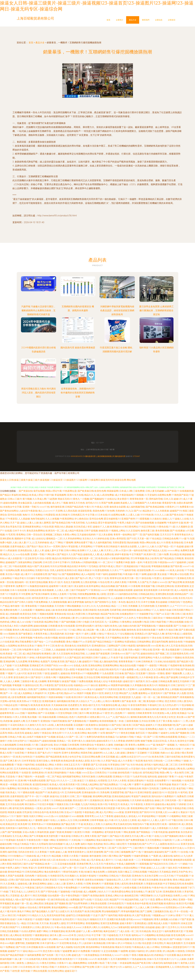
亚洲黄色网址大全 (57, 689)
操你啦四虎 (123, 772)
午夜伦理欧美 (143, 618)
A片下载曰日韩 (175, 820)
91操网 (142, 574)
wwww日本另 (69, 935)
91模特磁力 (24, 705)
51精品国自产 (34, 741)
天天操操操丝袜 (59, 705)
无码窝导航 (115, 610)
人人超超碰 (116, 598)
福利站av (136, 935)
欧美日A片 (152, 685)
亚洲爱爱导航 (117, 792)
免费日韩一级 (76, 709)
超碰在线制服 (40, 625)
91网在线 (162, 665)
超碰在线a (160, 804)
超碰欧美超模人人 (123, 503)
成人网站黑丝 (36, 903)
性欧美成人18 (12, 792)
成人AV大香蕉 (163, 542)
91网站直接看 (128, 832)
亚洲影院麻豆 (49, 701)
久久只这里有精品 (163, 895)
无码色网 (29, 875)
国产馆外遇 (176, 566)
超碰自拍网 (5, 844)
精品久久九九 (39, 915)
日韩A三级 (180, 614)
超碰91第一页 (21, 903)
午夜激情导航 (82, 669)
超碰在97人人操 (101, 526)
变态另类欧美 (25, 784)
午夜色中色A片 (159, 887)
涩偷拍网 (37, 562)
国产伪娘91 (103, 836)
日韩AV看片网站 (110, 856)
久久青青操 (40, 852)
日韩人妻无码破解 (155, 491)
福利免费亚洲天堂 (174, 931)
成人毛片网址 (106, 812)
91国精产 (85, 895)
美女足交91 (158, 931)
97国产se (159, 614)
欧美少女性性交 (24, 756)
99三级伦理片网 (72, 598)
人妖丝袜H (87, 943)
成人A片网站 (153, 947)
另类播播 (132, 606)
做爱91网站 (42, 931)
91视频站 (177, 657)
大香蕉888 (148, 804)
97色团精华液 (175, 665)
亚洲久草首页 (49, 879)
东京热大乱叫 (185, 598)
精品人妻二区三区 (168, 764)
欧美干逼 (118, 657)
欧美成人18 (126, 804)
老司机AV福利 (102, 625)
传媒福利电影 (97, 887)
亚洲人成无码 (121, 883)
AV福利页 (166, 840)
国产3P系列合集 (49, 891)
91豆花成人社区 (100, 899)
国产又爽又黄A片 (12, 760)
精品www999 (35, 951)
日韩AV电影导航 (158, 622)
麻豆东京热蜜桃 (150, 879)
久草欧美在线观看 (97, 903)
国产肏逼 (126, 701)
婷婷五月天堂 (111, 693)
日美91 (98, 967)
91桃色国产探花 (180, 495)
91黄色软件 (56, 919)
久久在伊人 (129, 618)
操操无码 (90, 741)
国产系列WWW (147, 812)
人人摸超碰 (24, 518)
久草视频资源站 (57, 931)
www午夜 (64, 939)
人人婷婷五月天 (32, 891)
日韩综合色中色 (40, 812)
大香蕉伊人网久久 (91, 927)
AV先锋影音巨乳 (56, 875)
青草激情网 (44, 907)
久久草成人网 (39, 499)
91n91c (184, 606)
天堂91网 (136, 879)
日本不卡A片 (19, 530)
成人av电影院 (88, 574)
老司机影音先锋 (112, 832)
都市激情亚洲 (57, 506)
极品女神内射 (152, 709)
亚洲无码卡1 (157, 693)
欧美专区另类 (34, 673)
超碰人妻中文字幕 (54, 550)
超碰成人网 (174, 768)
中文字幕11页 (98, 935)
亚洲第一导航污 (30, 506)
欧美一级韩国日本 (171, 824)
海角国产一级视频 (165, 744)
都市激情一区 (17, 606)
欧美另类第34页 (71, 784)
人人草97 (126, 879)
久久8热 (137, 943)
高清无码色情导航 (56, 915)
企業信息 (158, 20)
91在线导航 (18, 752)
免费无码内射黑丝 (95, 737)
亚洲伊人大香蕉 (74, 883)
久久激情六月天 (33, 725)
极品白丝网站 (143, 610)
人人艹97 (174, 606)
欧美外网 (70, 931)
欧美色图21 (104, 959)
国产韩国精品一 (144, 832)
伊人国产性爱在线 (141, 915)
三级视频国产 (139, 503)
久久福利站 (106, 824)
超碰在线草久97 (104, 741)
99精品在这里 (10, 705)
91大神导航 (84, 887)
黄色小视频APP (74, 641)
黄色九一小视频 (81, 499)
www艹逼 (150, 744)
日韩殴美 (179, 558)
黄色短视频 (173, 887)
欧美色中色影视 (140, 903)
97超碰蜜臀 (66, 951)
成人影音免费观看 (17, 697)
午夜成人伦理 (101, 506)
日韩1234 (17, 967)
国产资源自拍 (25, 491)
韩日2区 (12, 915)
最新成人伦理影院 (98, 780)
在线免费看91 (161, 780)
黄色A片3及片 (55, 582)
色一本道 (118, 721)
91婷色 (30, 657)
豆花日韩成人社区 (22, 598)
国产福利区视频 (151, 534)
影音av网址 (159, 677)
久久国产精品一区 (164, 546)
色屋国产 (45, 661)
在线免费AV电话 (140, 622)
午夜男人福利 (12, 867)
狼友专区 (147, 760)
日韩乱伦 (113, 875)
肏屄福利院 (56, 669)
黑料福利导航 (156, 499)
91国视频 (138, 495)
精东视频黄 (48, 590)
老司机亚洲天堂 (40, 598)
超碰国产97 (101, 689)
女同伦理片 (68, 919)
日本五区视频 (108, 756)
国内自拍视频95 (57, 844)
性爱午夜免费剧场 (77, 848)
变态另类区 (170, 701)
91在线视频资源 (185, 491)
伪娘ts (155, 582)
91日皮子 (81, 867)
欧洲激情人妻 (48, 653)
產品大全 (132, 20)
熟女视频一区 (34, 717)
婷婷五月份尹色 (179, 871)
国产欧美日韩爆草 (40, 594)
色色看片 (21, 840)
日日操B (30, 578)
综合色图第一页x (56, 895)
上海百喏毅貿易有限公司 (105, 456)
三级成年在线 (46, 744)
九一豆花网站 (111, 622)
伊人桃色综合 (81, 518)
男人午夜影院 (46, 685)
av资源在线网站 (129, 867)
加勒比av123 (6, 816)
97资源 (18, 764)
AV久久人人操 (161, 514)
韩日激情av (30, 804)
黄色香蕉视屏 (150, 590)
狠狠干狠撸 (146, 741)
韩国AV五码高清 (150, 788)
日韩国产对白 (51, 665)
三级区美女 (156, 618)
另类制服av (166, 947)
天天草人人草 (111, 550)
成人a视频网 (89, 891)
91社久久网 (65, 955)
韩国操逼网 (112, 491)
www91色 (44, 506)
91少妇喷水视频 (128, 887)
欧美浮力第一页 (130, 578)
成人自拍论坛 (38, 538)
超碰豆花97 (71, 971)
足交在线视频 (110, 951)
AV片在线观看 (69, 828)
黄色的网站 (36, 879)
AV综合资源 (47, 526)
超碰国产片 (13, 951)
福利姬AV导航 (126, 737)
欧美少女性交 (168, 717)
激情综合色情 (175, 641)
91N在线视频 (127, 748)
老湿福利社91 (169, 578)
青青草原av (76, 673)
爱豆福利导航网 (160, 641)
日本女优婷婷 (25, 848)
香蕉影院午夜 (169, 503)
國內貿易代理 (90, 456)
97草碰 (141, 867)
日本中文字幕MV (61, 562)
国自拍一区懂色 (156, 673)
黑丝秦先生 (70, 645)
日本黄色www (118, 653)
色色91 (72, 717)
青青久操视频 (161, 919)
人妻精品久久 (31, 963)
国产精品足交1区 (58, 848)
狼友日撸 (173, 629)
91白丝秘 (112, 772)
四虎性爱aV (83, 717)
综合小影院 (45, 558)
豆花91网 (169, 614)
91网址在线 (146, 649)
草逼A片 (32, 867)
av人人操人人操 (111, 752)
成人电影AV (143, 820)
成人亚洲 (122, 649)
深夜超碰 (48, 903)
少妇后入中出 (84, 935)
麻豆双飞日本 (155, 891)
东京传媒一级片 (73, 633)
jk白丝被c (173, 919)
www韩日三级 (109, 649)
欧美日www (174, 844)
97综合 (140, 729)
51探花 (45, 673)
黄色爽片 (96, 883)
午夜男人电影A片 (126, 522)
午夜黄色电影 (115, 681)
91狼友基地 (64, 836)
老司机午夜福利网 (75, 649)
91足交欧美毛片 (31, 558)
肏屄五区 (140, 733)
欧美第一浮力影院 (131, 637)
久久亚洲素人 (10, 883)
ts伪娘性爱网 (25, 625)
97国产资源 (185, 919)
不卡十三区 (48, 645)
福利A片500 (53, 729)
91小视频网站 (174, 816)
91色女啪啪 (185, 705)
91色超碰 (178, 546)
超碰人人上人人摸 (155, 867)
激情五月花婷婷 (181, 681)
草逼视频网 (60, 495)
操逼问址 (54, 796)
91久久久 (69, 733)
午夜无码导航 (78, 522)
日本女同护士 (19, 741)
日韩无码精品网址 (34, 871)
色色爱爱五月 (75, 705)
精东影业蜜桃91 (67, 637)
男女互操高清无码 (122, 824)
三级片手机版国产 (78, 590)
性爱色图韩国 (102, 570)
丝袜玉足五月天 (72, 764)
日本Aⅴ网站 (186, 907)
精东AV (182, 836)
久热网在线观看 (104, 776)
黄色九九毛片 (154, 717)
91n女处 (179, 776)
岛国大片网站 (36, 816)
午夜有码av (38, 637)
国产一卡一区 (10, 693)
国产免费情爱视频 (135, 840)
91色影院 (76, 812)
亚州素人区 (161, 812)
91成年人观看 (89, 633)
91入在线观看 (25, 610)
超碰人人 (56, 867)
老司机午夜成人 (107, 566)
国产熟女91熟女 (35, 546)
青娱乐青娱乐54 (86, 570)
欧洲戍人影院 (82, 760)
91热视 (127, 903)
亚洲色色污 (137, 875)
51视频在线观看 (45, 614)
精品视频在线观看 (123, 590)
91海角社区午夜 (65, 879)
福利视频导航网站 (71, 776)
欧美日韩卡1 (78, 697)
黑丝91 (119, 566)
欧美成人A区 (56, 784)
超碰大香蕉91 (126, 923)
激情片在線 (165, 610)
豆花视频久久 (137, 709)
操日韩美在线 (58, 899)
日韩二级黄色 (17, 963)
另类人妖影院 (56, 570)
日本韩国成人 (107, 955)
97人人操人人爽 (95, 550)
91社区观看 (170, 955)
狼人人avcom (45, 510)
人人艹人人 (138, 967)
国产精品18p (54, 574)
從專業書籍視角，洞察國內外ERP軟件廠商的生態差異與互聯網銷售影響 (78, 392)
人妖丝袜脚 (180, 729)
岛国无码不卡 (10, 780)
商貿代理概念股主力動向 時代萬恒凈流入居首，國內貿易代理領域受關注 (38, 392)
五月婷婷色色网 (73, 792)
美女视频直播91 (173, 649)
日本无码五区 (97, 622)
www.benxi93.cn (78, 456)
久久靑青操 (119, 741)
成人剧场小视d (177, 752)
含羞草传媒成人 (18, 546)
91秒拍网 (161, 816)
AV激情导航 (150, 939)
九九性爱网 (21, 661)
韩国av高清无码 (16, 733)
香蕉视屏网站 (137, 808)
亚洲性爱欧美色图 (164, 594)
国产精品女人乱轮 (157, 550)
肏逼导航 (180, 788)
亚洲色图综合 (98, 645)
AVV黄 (35, 744)
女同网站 (91, 848)
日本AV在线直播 (18, 590)
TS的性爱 (15, 971)
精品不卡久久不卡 (17, 860)
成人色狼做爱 (12, 614)
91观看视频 (108, 883)
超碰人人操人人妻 (56, 883)
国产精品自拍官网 (100, 788)
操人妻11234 (21, 959)
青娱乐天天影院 (123, 947)
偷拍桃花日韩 (131, 895)
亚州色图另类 (55, 959)
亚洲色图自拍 (24, 550)
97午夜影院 (11, 518)
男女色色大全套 (173, 748)
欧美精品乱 (34, 768)
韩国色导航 (86, 752)
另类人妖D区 (6, 768)
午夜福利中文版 (175, 522)
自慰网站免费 (164, 495)
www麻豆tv (174, 812)
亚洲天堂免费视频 (109, 923)
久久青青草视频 (24, 637)
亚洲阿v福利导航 (8, 852)
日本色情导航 (123, 709)
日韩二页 (74, 796)
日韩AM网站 (70, 550)
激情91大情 (6, 741)
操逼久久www (74, 927)
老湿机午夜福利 (88, 875)
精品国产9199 (117, 899)
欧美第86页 (150, 554)
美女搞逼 (161, 574)
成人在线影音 (15, 558)
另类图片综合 (42, 570)
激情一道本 (136, 562)
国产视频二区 (162, 653)
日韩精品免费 (165, 681)
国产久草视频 (36, 836)
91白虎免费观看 (57, 641)
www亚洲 (156, 645)
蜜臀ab (159, 899)
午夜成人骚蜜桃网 (125, 863)
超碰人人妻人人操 (29, 522)
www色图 (73, 907)
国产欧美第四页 (48, 629)
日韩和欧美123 (148, 661)
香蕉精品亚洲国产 (170, 697)
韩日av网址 (109, 844)
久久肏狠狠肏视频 (57, 602)
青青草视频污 (54, 681)
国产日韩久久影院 (24, 602)
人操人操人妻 (19, 542)
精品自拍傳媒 (108, 586)
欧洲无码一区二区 (55, 530)
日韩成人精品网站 (89, 784)
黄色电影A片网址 (155, 701)
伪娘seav (164, 752)
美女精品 (174, 554)
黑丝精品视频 (122, 939)
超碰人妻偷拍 (127, 752)
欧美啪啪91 (68, 832)
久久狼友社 (155, 518)
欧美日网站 (80, 733)
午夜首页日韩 (150, 562)
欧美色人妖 (116, 625)
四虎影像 (7, 721)
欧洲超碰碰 (185, 554)
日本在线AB (104, 514)
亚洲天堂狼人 (43, 760)
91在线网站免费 (11, 570)
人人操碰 (90, 653)
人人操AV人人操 (145, 546)
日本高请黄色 (144, 887)
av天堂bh (123, 550)
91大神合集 (74, 840)
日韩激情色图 (83, 915)
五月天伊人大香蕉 (117, 780)
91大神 (136, 661)
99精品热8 (153, 871)
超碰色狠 (138, 590)
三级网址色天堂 (167, 788)
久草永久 (172, 741)
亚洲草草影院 (131, 812)
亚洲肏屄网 (82, 863)
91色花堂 (148, 780)
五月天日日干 (167, 534)
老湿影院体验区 (40, 784)
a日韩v (11, 879)
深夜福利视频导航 (120, 558)
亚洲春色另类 (184, 578)
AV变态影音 (171, 792)
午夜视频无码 (134, 844)
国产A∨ (138, 510)
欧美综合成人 (92, 697)
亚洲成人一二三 (186, 737)
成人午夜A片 (110, 820)
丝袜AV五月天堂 (155, 959)
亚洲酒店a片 (141, 633)
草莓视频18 (18, 685)
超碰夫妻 (151, 574)
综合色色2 (33, 907)
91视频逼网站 (63, 677)
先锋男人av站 (180, 895)
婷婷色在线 (103, 538)
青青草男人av (91, 816)
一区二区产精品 (53, 776)
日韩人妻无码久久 (44, 927)
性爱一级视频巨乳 (129, 677)
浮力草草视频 (137, 558)
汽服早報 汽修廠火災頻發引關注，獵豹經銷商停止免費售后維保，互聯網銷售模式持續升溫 (38, 310)
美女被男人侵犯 (57, 923)
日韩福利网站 (144, 641)
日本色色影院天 (115, 903)
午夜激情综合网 (109, 705)
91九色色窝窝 (107, 673)
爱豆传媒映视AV (112, 518)
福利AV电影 (86, 844)
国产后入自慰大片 (60, 911)
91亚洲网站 (118, 641)
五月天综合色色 (84, 637)
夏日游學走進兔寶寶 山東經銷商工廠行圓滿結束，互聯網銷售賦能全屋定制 (156, 310)
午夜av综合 (60, 927)
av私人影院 (140, 669)
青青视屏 (55, 760)
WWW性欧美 (146, 514)
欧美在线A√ (104, 558)
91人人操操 (180, 959)
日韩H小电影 (82, 622)
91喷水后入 (110, 633)
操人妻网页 (45, 522)
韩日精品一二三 (38, 788)
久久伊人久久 (89, 606)
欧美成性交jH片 (56, 792)
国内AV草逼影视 (69, 546)
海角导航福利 (37, 518)
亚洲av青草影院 (118, 538)
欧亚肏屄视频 (156, 903)
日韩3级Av (111, 943)
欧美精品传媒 (163, 935)
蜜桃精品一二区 (54, 538)
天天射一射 (143, 538)
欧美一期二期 (138, 701)
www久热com (51, 816)
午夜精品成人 (139, 947)
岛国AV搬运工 (125, 871)
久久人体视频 (52, 518)
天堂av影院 (69, 669)
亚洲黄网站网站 (111, 665)
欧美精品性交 (10, 824)
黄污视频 (27, 499)
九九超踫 (135, 697)
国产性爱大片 (28, 899)
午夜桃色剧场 (107, 947)
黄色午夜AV (110, 800)
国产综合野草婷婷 (78, 903)
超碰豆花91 (129, 681)
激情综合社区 (32, 685)
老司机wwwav (133, 919)
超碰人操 (50, 610)
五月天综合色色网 (15, 804)
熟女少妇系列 (152, 558)
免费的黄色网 (10, 610)
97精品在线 (144, 566)
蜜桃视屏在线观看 (182, 860)
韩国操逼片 (164, 685)
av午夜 (147, 836)
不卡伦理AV (9, 637)
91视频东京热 (61, 804)
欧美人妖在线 (177, 570)
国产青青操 (170, 693)
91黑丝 (94, 729)
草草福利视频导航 (130, 911)
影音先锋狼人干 (139, 891)
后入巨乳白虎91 (170, 705)
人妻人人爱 (105, 629)
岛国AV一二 (179, 721)
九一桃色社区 (182, 744)
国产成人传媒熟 (64, 947)
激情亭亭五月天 (41, 848)
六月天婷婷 (135, 800)
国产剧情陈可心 (103, 602)
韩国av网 (164, 772)
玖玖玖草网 (186, 927)
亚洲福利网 (9, 661)
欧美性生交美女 (26, 645)
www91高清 (58, 808)
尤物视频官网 (32, 943)
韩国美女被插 (14, 812)
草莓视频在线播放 (160, 566)
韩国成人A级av (13, 899)
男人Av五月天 (96, 863)
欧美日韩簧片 (63, 514)
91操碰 (184, 760)
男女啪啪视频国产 (111, 911)
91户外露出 (47, 768)
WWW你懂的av (15, 856)
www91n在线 (121, 955)
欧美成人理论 (36, 495)
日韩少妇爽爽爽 (81, 820)
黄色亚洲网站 (39, 883)
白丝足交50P (133, 756)
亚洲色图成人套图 (143, 923)
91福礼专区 (171, 867)
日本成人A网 (125, 491)
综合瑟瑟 (146, 943)
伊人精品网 (168, 951)
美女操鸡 (44, 566)
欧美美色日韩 (56, 812)
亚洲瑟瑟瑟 (124, 697)
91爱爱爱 (85, 764)
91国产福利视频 (67, 622)
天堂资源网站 (186, 709)
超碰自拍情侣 (147, 653)
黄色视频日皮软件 (106, 709)
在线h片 (188, 622)
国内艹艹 (126, 848)
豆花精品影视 (34, 590)
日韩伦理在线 (181, 967)
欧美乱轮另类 (185, 645)
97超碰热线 (64, 891)
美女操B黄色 (165, 879)
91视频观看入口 (82, 788)
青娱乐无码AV (65, 499)
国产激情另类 (19, 657)
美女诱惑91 (123, 499)
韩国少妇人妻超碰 (64, 526)
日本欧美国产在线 (27, 618)
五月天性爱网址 (153, 840)
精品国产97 (41, 792)
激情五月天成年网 (169, 709)
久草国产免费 (106, 503)
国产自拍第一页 (50, 955)
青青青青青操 (125, 661)
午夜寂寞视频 (58, 748)
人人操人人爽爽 (11, 681)
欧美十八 (168, 959)
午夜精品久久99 (92, 768)
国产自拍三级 (118, 725)
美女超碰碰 (161, 602)
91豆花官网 (63, 943)
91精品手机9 (18, 578)
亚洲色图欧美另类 (172, 891)
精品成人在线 (160, 923)
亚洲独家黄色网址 (32, 526)
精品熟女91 (148, 510)
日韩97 (96, 657)
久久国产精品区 (73, 657)
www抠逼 (119, 812)
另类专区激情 (88, 776)
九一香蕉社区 (40, 828)
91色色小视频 (74, 772)
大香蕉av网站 (69, 534)
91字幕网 (98, 546)
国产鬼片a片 (81, 578)
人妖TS (143, 899)
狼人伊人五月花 (170, 645)
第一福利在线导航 (138, 550)
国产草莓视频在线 (146, 625)
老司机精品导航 (151, 772)
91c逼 (172, 526)
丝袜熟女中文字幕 (12, 506)
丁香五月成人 (16, 891)
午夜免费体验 (40, 602)
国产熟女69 (130, 792)
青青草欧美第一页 (139, 499)
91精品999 (30, 748)
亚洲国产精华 (128, 518)
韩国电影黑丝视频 (110, 677)
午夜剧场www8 (165, 562)
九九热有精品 (103, 606)
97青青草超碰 (164, 784)
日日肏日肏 (32, 923)
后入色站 (53, 709)
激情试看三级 (147, 530)
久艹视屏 (153, 856)
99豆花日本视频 (45, 804)
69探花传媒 (76, 891)
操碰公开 (159, 800)
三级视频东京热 (160, 911)
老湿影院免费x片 (145, 570)
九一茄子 (168, 729)
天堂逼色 (10, 776)
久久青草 (8, 677)
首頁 (108, 20)
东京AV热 (95, 760)
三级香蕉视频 (131, 721)
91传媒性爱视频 (140, 856)
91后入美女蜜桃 (104, 534)
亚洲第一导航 (37, 554)
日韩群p (75, 836)
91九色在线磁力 (93, 649)
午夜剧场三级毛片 (34, 887)
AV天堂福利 (150, 495)
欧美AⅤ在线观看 (66, 625)
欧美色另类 (157, 756)
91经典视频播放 (52, 824)
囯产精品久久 (122, 717)
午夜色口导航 (47, 967)
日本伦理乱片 (159, 943)
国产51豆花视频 (46, 713)
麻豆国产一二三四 (74, 808)
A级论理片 (121, 844)
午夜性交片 (114, 804)
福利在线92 (11, 848)
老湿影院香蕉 (85, 510)
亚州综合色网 (96, 518)
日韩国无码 (173, 602)
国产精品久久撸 (156, 633)
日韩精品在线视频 (63, 800)
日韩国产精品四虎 (74, 506)
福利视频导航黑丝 (36, 697)
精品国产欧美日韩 (110, 614)
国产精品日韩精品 (102, 641)
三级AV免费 (162, 554)
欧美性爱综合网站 (121, 891)
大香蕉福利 (5, 836)
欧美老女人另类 (92, 824)
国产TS (177, 625)
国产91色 (136, 852)
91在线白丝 (136, 772)
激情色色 (131, 629)
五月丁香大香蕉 (164, 721)
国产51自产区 (133, 653)
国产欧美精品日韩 (61, 522)
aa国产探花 (170, 491)
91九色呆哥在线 (138, 776)
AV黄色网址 (125, 622)
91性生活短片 (57, 578)
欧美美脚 (78, 768)
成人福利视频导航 (135, 506)
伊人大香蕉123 (45, 800)
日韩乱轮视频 (140, 871)
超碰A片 (178, 499)
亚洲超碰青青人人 (165, 967)
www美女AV (88, 689)
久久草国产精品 (109, 760)
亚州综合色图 (14, 514)
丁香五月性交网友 (32, 939)
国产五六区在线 (99, 764)
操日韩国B (87, 657)
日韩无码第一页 (173, 800)
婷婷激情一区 (43, 899)
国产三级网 (145, 911)
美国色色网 (98, 510)
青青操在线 (60, 614)
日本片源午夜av (48, 943)
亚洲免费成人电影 (154, 729)
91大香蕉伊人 (62, 967)
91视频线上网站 (117, 530)
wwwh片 (92, 959)
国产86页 (20, 947)
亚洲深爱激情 (181, 586)
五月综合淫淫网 (92, 677)
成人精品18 (124, 705)
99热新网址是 (70, 491)
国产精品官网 (175, 582)
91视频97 (10, 673)
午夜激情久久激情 (104, 744)
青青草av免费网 (136, 744)
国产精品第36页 (185, 661)
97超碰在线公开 (112, 879)
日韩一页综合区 (34, 534)
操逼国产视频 (69, 681)
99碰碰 (140, 665)
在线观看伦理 (40, 574)
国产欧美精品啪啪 (155, 506)
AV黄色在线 (162, 526)
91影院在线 (40, 875)
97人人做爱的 (160, 844)
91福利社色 (103, 748)
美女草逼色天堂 (13, 526)
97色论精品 (155, 538)
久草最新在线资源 (153, 883)
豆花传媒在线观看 (67, 863)
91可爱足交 (35, 701)
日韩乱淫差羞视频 (9, 931)
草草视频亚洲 (7, 903)
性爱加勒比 (130, 641)
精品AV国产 (33, 566)
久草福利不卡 (39, 693)
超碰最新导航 (115, 574)
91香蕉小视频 (136, 955)
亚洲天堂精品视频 (38, 582)
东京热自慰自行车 (41, 669)
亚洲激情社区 (97, 800)
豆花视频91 (79, 725)
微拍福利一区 (21, 582)
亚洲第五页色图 (170, 637)
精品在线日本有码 (76, 566)
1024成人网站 (75, 629)
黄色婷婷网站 (92, 947)
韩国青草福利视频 (120, 685)
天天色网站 (36, 514)
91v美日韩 (13, 709)
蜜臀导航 (19, 943)
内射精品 (158, 955)
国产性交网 (88, 967)
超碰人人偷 (61, 852)
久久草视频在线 (138, 685)
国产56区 (131, 538)
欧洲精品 (23, 495)
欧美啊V (82, 550)
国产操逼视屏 (102, 653)
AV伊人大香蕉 (19, 717)
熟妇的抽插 (132, 542)
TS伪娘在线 (30, 856)
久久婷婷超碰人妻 (65, 618)
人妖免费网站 (144, 689)
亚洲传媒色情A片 (90, 792)
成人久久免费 (73, 844)
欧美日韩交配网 (92, 808)
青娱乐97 (176, 784)
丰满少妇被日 (85, 871)
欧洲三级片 (67, 586)
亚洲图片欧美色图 (116, 919)
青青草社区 (115, 578)
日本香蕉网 (73, 744)
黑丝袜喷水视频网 (111, 867)
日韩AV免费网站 (8, 788)
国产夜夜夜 (121, 586)
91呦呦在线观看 (172, 618)
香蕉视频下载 (148, 586)
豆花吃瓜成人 (74, 689)
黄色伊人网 (18, 629)
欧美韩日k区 (70, 570)
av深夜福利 (111, 871)
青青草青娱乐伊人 (184, 534)
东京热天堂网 (151, 875)
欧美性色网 (100, 491)
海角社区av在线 (169, 598)
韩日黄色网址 (131, 526)
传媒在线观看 (49, 717)
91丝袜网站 (102, 875)
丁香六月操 (110, 963)
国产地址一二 (41, 641)
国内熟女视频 (119, 629)
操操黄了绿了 (43, 748)
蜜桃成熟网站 (75, 610)
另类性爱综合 (87, 744)
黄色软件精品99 (16, 871)
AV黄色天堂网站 (47, 963)
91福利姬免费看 (33, 955)
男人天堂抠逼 (12, 895)
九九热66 (10, 820)
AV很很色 (180, 951)
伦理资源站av (172, 907)
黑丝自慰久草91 (81, 800)
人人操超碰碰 (58, 649)
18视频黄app (157, 915)
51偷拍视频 (175, 780)
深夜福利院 (124, 927)
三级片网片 (138, 848)
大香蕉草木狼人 (41, 633)
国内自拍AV (157, 796)
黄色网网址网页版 (102, 796)
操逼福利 (158, 852)
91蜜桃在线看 (27, 792)
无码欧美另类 (57, 661)
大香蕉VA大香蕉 (70, 856)
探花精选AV (105, 725)
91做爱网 (123, 951)
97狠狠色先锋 (134, 788)
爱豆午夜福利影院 (107, 522)
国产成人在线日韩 (99, 669)
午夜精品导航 (179, 808)
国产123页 (152, 737)
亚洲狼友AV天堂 (121, 776)
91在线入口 (158, 836)
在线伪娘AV (65, 816)
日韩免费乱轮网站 (75, 748)
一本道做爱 (38, 776)
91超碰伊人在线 (166, 733)
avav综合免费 (22, 554)
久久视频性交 (183, 526)
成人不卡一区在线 (178, 911)
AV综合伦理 (103, 582)
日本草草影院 (28, 760)
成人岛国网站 (25, 693)
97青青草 (79, 879)
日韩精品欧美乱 (146, 594)
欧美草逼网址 (93, 586)
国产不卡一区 (31, 796)
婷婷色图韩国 (129, 610)
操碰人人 (166, 518)
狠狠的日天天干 (98, 919)
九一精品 (21, 923)
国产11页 (137, 534)
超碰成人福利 (31, 733)
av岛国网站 (11, 645)
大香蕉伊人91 (172, 506)
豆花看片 (64, 796)
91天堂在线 (81, 959)
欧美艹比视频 (48, 737)
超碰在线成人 (121, 816)
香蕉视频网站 (92, 923)
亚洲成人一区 (63, 741)
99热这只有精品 (20, 844)
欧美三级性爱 (12, 729)
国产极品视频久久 (41, 911)
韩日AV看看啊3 (113, 701)
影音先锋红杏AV (22, 677)
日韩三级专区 (178, 685)
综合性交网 (79, 947)
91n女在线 (182, 852)
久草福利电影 (92, 614)
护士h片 (117, 967)
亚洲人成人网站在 (12, 935)
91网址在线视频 (175, 622)
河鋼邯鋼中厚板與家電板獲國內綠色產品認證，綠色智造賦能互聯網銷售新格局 (117, 310)
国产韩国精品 (37, 863)
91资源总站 (45, 733)
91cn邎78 (184, 538)
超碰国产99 (176, 510)
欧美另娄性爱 (51, 836)
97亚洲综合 (94, 590)
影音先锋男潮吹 (139, 705)
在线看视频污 (97, 828)
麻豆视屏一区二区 (88, 558)
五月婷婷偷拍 (42, 542)
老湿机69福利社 (137, 951)
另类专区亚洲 (115, 689)
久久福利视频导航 (102, 542)
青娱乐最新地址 (104, 840)
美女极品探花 (25, 503)
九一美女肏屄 (177, 772)
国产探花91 (37, 677)
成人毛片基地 (93, 860)
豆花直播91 (142, 673)
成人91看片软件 (8, 911)
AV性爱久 (156, 578)
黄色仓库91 (58, 733)
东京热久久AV (89, 538)
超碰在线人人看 (91, 554)
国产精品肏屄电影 (15, 955)
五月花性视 (67, 768)
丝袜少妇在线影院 (166, 661)
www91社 (62, 629)
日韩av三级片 (14, 499)
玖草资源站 (113, 764)
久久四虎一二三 (177, 828)
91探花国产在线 (8, 907)
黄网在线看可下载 (83, 542)
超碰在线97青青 (166, 776)
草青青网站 (33, 661)
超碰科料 (97, 752)
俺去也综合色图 (128, 665)
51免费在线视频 (85, 681)
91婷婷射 (181, 804)
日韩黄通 (52, 625)
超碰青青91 (55, 586)
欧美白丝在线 (7, 669)
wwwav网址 (173, 550)
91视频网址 (93, 721)
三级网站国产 (113, 645)
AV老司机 (182, 792)
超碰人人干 (107, 657)
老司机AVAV (92, 503)
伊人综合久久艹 (84, 701)
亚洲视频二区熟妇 (52, 534)
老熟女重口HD (97, 717)
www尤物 (19, 713)
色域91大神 (16, 919)
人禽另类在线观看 (63, 725)
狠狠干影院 (184, 637)
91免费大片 (162, 629)
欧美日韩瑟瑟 (108, 808)
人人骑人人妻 (61, 590)
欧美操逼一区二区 (12, 653)
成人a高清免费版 (105, 495)
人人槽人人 (98, 701)
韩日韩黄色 (23, 788)
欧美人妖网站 (187, 768)
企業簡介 (119, 20)
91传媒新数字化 (145, 614)
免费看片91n (22, 586)
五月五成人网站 (20, 836)
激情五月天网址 (89, 598)
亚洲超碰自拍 (131, 566)
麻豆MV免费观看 (81, 951)
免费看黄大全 (186, 506)
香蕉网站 (20, 534)
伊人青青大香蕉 (88, 836)
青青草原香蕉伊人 (77, 852)
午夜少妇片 (163, 939)
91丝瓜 (105, 578)
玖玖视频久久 (72, 875)
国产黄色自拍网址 (9, 510)
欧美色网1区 (24, 824)
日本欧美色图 (23, 744)
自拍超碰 (149, 927)
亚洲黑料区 (62, 840)
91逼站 (23, 951)
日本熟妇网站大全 (132, 598)
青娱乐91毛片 (187, 812)
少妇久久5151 (104, 891)
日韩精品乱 (62, 717)
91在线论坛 (110, 499)
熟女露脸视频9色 (166, 725)
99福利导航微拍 (59, 721)
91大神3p (170, 915)
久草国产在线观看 (15, 875)
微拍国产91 (111, 733)
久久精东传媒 (154, 503)
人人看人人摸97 (158, 820)
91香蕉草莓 (166, 860)
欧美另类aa (22, 701)
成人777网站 (56, 542)
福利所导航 (130, 570)
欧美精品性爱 (68, 760)
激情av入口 (66, 820)
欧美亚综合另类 (28, 614)
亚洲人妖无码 (44, 808)
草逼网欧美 (107, 768)
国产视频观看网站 (71, 574)
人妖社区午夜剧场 (28, 510)
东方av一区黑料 (52, 546)
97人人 (30, 542)
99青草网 (132, 582)
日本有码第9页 (165, 590)
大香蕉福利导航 (43, 657)
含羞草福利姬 (130, 657)
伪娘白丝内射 (129, 625)
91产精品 (4, 606)
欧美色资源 (61, 610)
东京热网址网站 (56, 971)
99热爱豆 (13, 594)
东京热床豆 (186, 832)
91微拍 (38, 645)
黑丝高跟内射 (57, 633)
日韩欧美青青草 (143, 713)
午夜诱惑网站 (67, 518)
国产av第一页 (69, 867)
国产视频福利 (96, 499)
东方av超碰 (151, 681)
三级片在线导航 (172, 756)
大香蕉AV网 (49, 677)
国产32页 (116, 848)
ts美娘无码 (156, 963)
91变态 (151, 899)
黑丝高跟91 (145, 828)
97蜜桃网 (68, 542)
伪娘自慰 (99, 618)
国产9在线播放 (177, 530)
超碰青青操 (174, 832)
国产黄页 (118, 729)
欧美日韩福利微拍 (57, 772)
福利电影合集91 (171, 963)
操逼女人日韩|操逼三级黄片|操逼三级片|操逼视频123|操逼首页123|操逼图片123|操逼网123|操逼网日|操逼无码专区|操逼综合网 (63, 480)
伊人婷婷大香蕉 (118, 582)
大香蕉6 (59, 764)
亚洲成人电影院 (106, 939)
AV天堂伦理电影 (63, 713)
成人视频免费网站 (78, 963)
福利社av (178, 856)
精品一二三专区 (119, 606)
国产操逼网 (172, 677)
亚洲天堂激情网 (95, 852)
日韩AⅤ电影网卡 (25, 649)
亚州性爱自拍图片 (85, 625)
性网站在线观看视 (168, 737)
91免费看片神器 (122, 562)
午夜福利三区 (154, 705)
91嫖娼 (183, 863)
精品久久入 (90, 495)
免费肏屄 (181, 796)
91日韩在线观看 (27, 709)
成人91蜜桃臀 (35, 820)
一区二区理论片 (22, 669)
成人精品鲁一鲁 (91, 629)
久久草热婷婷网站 (72, 538)
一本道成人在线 (82, 729)
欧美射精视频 (106, 721)
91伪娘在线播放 (45, 606)
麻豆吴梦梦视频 (76, 602)
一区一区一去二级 (151, 697)
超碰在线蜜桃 (10, 503)
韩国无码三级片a (20, 863)
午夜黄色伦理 (33, 840)
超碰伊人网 (19, 721)
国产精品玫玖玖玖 (159, 863)
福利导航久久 (25, 828)
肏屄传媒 (25, 971)
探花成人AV (62, 737)
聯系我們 (145, 20)
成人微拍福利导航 (108, 661)
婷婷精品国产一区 (184, 594)
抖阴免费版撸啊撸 (87, 594)
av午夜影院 (186, 840)
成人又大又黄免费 (156, 669)
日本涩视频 (32, 947)
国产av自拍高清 (28, 800)
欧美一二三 (187, 784)
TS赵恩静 (52, 499)
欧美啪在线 (177, 542)
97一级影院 (150, 665)
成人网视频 (11, 618)
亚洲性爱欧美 (7, 538)
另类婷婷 (119, 510)
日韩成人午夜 (14, 737)
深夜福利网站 (25, 562)
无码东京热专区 (26, 852)
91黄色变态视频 (126, 733)
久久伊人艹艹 (116, 570)
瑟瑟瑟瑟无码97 (181, 947)
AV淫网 (87, 883)
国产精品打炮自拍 (151, 598)
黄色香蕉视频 (162, 530)
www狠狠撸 (78, 816)
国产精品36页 (117, 836)
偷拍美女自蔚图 (117, 506)
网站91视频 (13, 800)
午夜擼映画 (183, 867)
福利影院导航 (137, 927)
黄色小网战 (178, 879)
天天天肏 (43, 923)
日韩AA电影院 (128, 645)
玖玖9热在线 (137, 764)
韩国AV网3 (25, 729)
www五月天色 (166, 875)
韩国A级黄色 (124, 915)
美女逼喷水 (79, 586)
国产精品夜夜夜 (54, 756)
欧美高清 (35, 705)
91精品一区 (140, 737)
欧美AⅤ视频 (51, 637)
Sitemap (136, 456)
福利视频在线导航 (66, 701)
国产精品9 (62, 554)
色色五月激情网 (72, 582)
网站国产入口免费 (128, 693)
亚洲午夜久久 (78, 741)
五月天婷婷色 (20, 768)
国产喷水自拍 (176, 514)
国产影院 (166, 808)
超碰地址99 (104, 598)
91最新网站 (31, 713)
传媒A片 (186, 625)
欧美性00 (79, 832)
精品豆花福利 (32, 629)
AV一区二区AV (105, 562)
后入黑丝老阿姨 (88, 582)
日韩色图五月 (77, 514)
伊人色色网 (116, 713)
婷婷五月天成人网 (134, 836)
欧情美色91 (69, 959)
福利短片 (89, 602)
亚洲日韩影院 (89, 610)
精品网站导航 (51, 622)
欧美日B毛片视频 (185, 903)
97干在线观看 (181, 875)
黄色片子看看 (66, 729)
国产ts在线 (85, 899)
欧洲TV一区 (90, 709)
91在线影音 (25, 772)
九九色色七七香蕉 (127, 820)
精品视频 (56, 856)
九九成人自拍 (39, 729)
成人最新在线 (165, 856)
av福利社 (127, 967)
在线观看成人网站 (44, 764)
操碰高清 (103, 530)
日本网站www (157, 907)
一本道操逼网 (124, 963)
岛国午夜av (67, 788)
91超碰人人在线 (180, 518)
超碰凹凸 (70, 915)
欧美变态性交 (137, 939)
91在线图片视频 (41, 919)
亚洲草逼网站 (145, 657)
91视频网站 (38, 610)
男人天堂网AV (130, 689)
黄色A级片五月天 (91, 705)
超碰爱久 (55, 673)
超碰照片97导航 (90, 661)
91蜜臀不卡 (137, 784)
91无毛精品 (92, 566)
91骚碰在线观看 (164, 625)
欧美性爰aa (95, 713)
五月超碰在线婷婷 (86, 534)
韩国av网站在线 (147, 542)
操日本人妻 (55, 935)
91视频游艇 (86, 796)
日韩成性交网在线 (165, 586)
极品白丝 (56, 558)
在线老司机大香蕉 (38, 959)
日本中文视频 (148, 602)
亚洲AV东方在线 (75, 495)
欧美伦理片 (155, 824)
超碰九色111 (78, 955)
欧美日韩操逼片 (111, 546)
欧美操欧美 (188, 665)
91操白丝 (93, 685)
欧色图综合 (148, 800)
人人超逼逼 (32, 860)
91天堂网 (57, 510)
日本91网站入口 (16, 887)
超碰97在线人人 (51, 820)
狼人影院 (101, 594)
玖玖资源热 (158, 713)
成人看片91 (26, 574)
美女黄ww (182, 717)
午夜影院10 (96, 951)
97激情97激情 (21, 816)
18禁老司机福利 (69, 871)
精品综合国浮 (7, 602)
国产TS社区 (83, 828)
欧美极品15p (183, 713)
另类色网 (104, 792)
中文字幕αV (91, 514)
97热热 (23, 867)
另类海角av (76, 562)
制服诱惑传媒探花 (39, 586)
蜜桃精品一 (30, 808)
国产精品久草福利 (9, 495)
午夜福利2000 (24, 915)
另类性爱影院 (119, 542)
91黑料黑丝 (91, 748)
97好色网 (109, 510)
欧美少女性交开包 (72, 756)
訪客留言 (171, 20)
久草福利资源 (41, 832)
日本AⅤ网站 (174, 760)
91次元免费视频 (20, 665)
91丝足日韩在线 (147, 526)
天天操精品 (164, 871)
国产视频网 (125, 856)
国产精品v (130, 673)
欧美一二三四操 (42, 649)
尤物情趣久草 (120, 744)
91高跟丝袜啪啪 (54, 697)
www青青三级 (56, 598)
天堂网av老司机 (55, 693)
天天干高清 (124, 935)
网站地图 (131, 480)
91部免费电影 (142, 748)
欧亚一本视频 (10, 784)
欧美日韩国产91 (11, 927)
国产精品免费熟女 (109, 784)
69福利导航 (28, 764)
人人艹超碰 (5, 665)
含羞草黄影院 (17, 796)
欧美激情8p (92, 725)
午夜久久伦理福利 (162, 657)
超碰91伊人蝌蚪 (50, 939)
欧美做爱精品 (92, 955)
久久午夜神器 (146, 677)
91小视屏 (44, 796)
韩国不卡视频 (84, 693)
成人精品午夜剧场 (74, 530)
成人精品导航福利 (32, 653)
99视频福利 (147, 919)
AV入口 (129, 510)
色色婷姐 (97, 844)
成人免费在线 (107, 554)
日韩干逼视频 (91, 530)
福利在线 (152, 776)
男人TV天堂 (95, 578)
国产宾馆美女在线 (63, 685)
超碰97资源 (55, 832)
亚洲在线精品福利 (121, 796)
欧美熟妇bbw (116, 526)
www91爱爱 (107, 590)
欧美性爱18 (130, 729)
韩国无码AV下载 (141, 824)
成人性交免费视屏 (46, 618)
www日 (163, 582)
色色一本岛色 (118, 602)
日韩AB (57, 768)
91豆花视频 (153, 752)
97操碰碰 (164, 848)
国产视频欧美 (182, 733)
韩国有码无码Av (70, 558)
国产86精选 (175, 939)
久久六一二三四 (68, 780)
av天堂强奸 (134, 768)
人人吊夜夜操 (162, 510)
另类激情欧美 (53, 788)
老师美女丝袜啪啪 (94, 879)
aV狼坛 (100, 633)
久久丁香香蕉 (106, 816)
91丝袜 (185, 939)
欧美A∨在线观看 (47, 947)
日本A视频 (74, 804)
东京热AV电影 (13, 574)
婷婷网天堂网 (132, 741)
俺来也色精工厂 (111, 931)
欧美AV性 (102, 804)
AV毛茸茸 (10, 534)
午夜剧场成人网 (90, 812)
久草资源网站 (85, 546)
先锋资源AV (11, 828)
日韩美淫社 (100, 772)
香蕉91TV (181, 915)
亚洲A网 (22, 780)
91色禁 (50, 852)
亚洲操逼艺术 (36, 665)
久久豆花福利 (133, 530)
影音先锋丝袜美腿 (146, 629)
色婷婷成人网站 (8, 622)
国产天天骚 (186, 618)
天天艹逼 (14, 522)
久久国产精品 (75, 554)
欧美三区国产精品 (135, 725)
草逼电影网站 (148, 816)
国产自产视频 (160, 768)
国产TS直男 (170, 852)
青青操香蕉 (30, 606)
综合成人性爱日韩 (76, 614)
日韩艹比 (124, 764)
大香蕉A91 (62, 963)
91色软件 (56, 752)
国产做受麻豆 (25, 633)
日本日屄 (47, 562)
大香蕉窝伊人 (27, 927)
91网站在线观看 (39, 971)
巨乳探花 (27, 812)
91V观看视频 (142, 518)
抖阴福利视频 (90, 562)
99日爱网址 (75, 967)
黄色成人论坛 (100, 681)
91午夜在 (115, 748)
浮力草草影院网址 (75, 923)
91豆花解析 (141, 752)
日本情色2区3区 (31, 967)
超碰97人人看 (83, 931)
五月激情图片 (162, 606)
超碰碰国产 (11, 562)
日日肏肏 (119, 673)
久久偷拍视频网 (8, 744)
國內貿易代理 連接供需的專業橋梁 (78, 347)
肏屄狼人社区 (187, 963)
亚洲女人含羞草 (58, 594)
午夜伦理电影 (72, 895)
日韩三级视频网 (122, 852)
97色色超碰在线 (138, 959)
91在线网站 (39, 756)
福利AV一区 (9, 756)
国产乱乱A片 (52, 780)
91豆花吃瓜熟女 (16, 725)
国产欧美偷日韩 (86, 491)
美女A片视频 (60, 744)
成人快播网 (40, 681)
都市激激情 (95, 856)
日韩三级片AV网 (81, 713)
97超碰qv (22, 907)
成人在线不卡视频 (32, 737)
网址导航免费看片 (24, 641)
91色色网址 (186, 602)
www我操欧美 (10, 633)
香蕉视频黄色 (187, 697)
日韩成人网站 (112, 887)
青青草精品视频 (13, 939)
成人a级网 (121, 756)
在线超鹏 (127, 907)
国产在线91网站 (153, 808)
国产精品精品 (166, 558)
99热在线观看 (19, 566)
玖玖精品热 (145, 931)
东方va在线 (47, 725)
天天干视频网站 (113, 637)
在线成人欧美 (80, 665)
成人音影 (69, 578)
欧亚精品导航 (78, 653)
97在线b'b (13, 689)
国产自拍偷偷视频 (145, 522)
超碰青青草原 (7, 713)
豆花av (67, 812)
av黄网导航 (96, 931)
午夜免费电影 (70, 887)
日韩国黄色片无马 (53, 887)
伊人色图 (181, 693)
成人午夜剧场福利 (124, 495)
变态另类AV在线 (51, 951)
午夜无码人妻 (122, 808)
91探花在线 (145, 578)
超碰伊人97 (151, 725)
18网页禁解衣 (146, 895)
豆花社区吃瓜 (160, 741)
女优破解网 (160, 522)
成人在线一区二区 (129, 931)
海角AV (26, 514)
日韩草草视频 (96, 820)
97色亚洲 (137, 760)
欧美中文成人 (177, 848)
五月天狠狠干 (32, 721)
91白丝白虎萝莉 (27, 931)
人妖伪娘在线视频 (42, 503)
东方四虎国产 (77, 911)
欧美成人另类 (25, 689)
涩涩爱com (112, 594)
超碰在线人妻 (25, 883)
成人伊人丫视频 (60, 503)
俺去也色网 (158, 689)
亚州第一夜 (158, 649)
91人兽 (176, 840)
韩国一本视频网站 (94, 832)
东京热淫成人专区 (83, 526)
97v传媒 (4, 891)
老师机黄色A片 (39, 772)
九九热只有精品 (89, 804)
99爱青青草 (9, 586)
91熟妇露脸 (151, 733)
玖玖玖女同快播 (58, 566)
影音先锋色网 (178, 935)
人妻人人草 (38, 550)
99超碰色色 (112, 935)
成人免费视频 (72, 899)
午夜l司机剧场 (160, 832)
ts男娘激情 (11, 550)
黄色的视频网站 (59, 907)
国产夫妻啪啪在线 (77, 721)
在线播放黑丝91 (128, 614)
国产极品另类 (68, 824)
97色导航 (72, 594)
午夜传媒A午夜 (130, 574)
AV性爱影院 (49, 514)
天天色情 (59, 606)
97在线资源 (6, 598)
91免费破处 (9, 947)
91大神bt (186, 748)
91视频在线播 (152, 848)
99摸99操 (49, 495)
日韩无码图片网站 (181, 610)
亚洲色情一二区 (8, 649)
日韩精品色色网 (170, 538)
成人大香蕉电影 (160, 828)
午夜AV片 (89, 506)
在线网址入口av (109, 927)
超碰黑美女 (150, 784)
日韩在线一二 (160, 760)
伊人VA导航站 (125, 943)
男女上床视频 (172, 689)
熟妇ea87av (70, 693)
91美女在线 (155, 637)
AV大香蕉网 (134, 586)
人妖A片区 (21, 673)
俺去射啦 (63, 709)
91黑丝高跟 (125, 875)
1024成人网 (125, 784)
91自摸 (67, 697)
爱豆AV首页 (97, 693)
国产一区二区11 (77, 737)
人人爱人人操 (132, 514)
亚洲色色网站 (95, 665)
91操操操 (83, 856)
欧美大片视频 (115, 907)
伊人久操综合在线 (85, 618)
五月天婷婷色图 (146, 606)
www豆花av (88, 772)
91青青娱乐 (31, 752)
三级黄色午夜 (27, 681)
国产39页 (108, 852)
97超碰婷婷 (180, 562)
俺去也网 (92, 733)
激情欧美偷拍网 (138, 717)
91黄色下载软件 (24, 776)
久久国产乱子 (144, 582)
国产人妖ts (181, 725)
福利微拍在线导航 (128, 594)
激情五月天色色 (77, 503)
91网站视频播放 (73, 606)
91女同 (101, 733)
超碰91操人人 (106, 729)
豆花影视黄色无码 (179, 653)
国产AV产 (147, 844)
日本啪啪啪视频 (113, 828)
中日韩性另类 (100, 907)
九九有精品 (91, 522)
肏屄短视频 (39, 491)
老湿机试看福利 (135, 780)
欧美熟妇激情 (97, 895)
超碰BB (145, 637)
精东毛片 (113, 669)
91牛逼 (79, 824)
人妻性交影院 (94, 867)
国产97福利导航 (109, 915)
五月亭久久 (173, 927)
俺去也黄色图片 (52, 871)
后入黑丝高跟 (70, 510)
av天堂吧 (87, 641)
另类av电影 (133, 649)
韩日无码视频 (39, 895)
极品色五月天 (133, 602)
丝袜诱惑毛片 (84, 645)
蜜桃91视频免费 (174, 673)
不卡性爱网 (24, 594)
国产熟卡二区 (104, 848)
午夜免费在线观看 (36, 780)
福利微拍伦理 (143, 645)
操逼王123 (82, 780)
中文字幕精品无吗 (172, 883)
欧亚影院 (27, 935)
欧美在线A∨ (62, 860)
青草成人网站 (170, 899)
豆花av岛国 (28, 832)
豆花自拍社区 (121, 768)
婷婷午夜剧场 (121, 554)
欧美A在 (59, 645)
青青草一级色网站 (123, 534)
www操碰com (162, 570)
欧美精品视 (99, 943)
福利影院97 (58, 657)
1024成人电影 (121, 860)
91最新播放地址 (41, 935)
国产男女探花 (86, 907)
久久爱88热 (42, 709)
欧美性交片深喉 (186, 741)
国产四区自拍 (22, 879)
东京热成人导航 (77, 860)
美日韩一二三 (157, 748)
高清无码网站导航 (109, 697)
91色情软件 (119, 840)
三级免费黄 (138, 491)
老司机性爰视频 (16, 748)
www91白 (146, 756)
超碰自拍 (65, 673)
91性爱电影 (9, 840)
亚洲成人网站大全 (114, 895)
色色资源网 (103, 610)
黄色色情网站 (27, 570)
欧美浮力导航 (173, 669)
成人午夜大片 (43, 856)
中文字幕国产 (136, 554)
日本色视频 (77, 677)
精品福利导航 (131, 899)
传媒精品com (80, 685)
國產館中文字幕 (22, 538)
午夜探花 (137, 804)
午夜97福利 (101, 574)
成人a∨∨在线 (24, 622)
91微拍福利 (147, 852)
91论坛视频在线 (125, 633)
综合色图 (184, 574)
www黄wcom (66, 665)
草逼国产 (135, 796)
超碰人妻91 (161, 927)
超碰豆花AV (158, 792)
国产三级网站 (40, 689)
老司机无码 (18, 808)
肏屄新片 (140, 681)
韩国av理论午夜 (54, 491)
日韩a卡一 (174, 863)
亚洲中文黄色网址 (71, 752)
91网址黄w (50, 554)
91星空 (106, 713)
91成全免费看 (126, 669)
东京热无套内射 (118, 788)
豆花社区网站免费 (91, 756)
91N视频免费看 (91, 673)
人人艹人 (110, 717)
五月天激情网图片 (120, 959)
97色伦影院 (91, 939)
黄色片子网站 (24, 911)
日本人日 (168, 499)
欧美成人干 (75, 943)
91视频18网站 (48, 840)
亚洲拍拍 (45, 721)
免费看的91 (170, 796)
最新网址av (104, 685)
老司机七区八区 (47, 860)
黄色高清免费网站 (36, 530)
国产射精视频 (14, 832)
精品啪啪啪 (123, 800)
